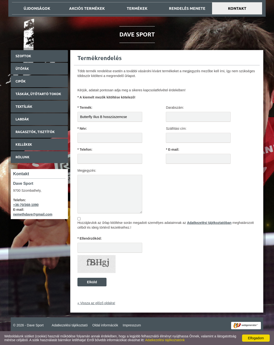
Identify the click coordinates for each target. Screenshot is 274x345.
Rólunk (22, 157)
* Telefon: (84, 149)
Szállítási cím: (176, 128)
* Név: (82, 128)
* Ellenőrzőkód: (89, 238)
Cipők (20, 81)
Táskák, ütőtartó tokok (38, 94)
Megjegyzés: (86, 170)
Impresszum (132, 325)
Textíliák (23, 106)
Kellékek (23, 144)
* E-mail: (172, 149)
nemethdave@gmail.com (32, 214)
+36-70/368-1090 (26, 205)
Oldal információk (105, 325)
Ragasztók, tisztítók (35, 132)
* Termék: (84, 107)
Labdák (22, 119)
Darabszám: (175, 107)
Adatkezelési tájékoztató (70, 325)
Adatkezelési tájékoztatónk (165, 340)
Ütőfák (22, 69)
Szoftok (23, 56)
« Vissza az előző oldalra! (96, 303)
